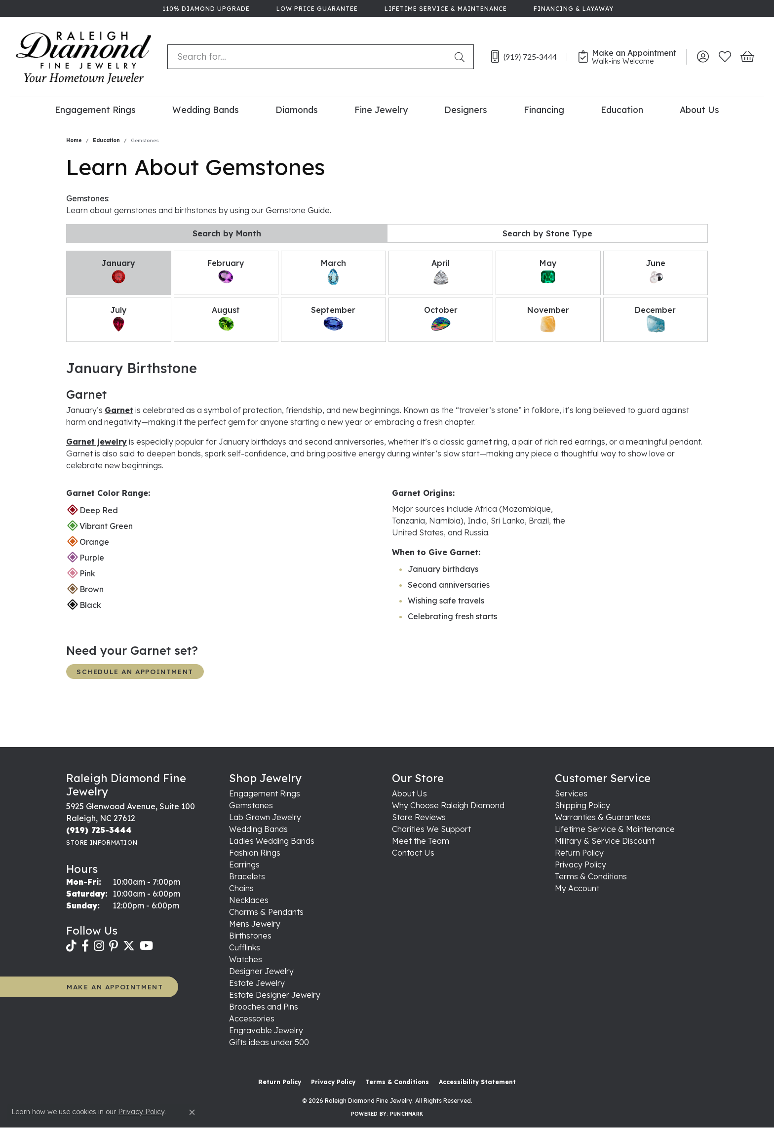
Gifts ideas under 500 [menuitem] (269, 1042)
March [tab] (333, 272)
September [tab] (333, 319)
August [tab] (226, 319)
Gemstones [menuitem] (251, 805)
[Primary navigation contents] (387, 109)
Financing (544, 109)
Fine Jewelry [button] (381, 109)
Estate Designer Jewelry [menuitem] (274, 995)
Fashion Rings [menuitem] (254, 853)
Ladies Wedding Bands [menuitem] (271, 841)
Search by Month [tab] (227, 233)
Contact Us (413, 853)
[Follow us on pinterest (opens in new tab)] (113, 946)
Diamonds (296, 109)
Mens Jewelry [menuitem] (254, 924)
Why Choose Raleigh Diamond (448, 805)
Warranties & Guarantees (603, 817)
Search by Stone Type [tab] (547, 233)
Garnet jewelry (96, 442)
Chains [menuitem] (241, 888)
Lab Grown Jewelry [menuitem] (265, 817)
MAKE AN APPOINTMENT (115, 986)
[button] (703, 57)
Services (571, 793)
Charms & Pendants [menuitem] (266, 912)
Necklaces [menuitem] (249, 900)
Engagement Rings (95, 109)
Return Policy (579, 853)
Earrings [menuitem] (244, 864)
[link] (205, 8)
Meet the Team (420, 841)
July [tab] (118, 319)
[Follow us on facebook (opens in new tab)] (85, 946)
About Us (699, 109)
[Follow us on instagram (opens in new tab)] (99, 946)
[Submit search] (461, 57)
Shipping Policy (582, 805)
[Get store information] (101, 842)
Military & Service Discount (605, 841)
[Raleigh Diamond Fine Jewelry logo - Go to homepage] (84, 57)
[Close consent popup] (192, 1112)
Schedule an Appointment (135, 671)
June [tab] (655, 272)
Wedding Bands (205, 109)
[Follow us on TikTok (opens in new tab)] (71, 946)
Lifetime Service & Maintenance (615, 829)
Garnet (119, 410)
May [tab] (548, 272)
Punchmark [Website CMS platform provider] (406, 1114)
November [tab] (548, 319)
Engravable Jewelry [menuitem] (266, 1030)
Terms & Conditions (591, 876)
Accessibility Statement (477, 1082)
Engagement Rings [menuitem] (264, 793)
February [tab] (225, 272)
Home (74, 140)
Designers (465, 109)
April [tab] (441, 272)
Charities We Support (431, 829)
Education (622, 109)
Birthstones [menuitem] (250, 935)
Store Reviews (419, 817)
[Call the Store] (99, 830)
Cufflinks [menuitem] (244, 947)
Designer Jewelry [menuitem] (261, 971)
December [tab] (655, 319)
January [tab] (118, 272)
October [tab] (441, 319)
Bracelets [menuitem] (247, 876)
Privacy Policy (580, 864)
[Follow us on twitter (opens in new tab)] (129, 946)
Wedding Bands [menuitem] (258, 829)
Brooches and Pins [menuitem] (263, 1007)
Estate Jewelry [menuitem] (257, 983)
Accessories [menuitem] (251, 1018)
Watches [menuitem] (245, 959)
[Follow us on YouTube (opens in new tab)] (146, 946)
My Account (577, 888)
